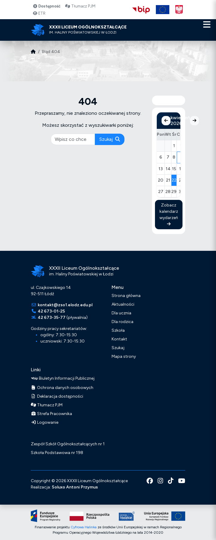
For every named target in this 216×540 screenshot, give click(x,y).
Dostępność (46, 6)
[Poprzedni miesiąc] (166, 120)
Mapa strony (124, 356)
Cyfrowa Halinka (84, 527)
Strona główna (126, 295)
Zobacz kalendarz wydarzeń (168, 214)
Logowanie (44, 422)
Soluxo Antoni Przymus (75, 487)
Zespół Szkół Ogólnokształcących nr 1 (68, 444)
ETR (39, 13)
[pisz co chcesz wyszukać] (73, 139)
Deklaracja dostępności (57, 396)
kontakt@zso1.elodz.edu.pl (65, 304)
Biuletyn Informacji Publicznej (63, 378)
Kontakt (119, 339)
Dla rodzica (122, 321)
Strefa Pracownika (51, 413)
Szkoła (118, 330)
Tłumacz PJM (80, 6)
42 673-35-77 (52, 317)
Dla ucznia (121, 313)
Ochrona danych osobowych (62, 387)
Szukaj (109, 139)
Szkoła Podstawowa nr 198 (57, 452)
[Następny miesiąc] (194, 120)
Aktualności (123, 304)
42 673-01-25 (51, 311)
